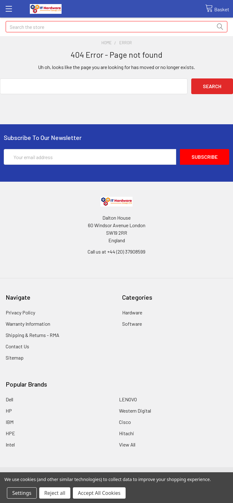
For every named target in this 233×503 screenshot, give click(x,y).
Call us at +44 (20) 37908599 (116, 251)
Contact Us (17, 346)
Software (132, 324)
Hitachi (126, 433)
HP (9, 411)
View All (127, 444)
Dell (9, 399)
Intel (10, 444)
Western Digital (135, 411)
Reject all (54, 493)
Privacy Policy (20, 312)
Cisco (125, 422)
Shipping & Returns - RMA (32, 335)
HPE (10, 433)
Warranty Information (28, 324)
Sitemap (15, 358)
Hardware (132, 312)
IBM (10, 422)
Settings (21, 493)
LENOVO (128, 399)
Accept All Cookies (99, 493)
